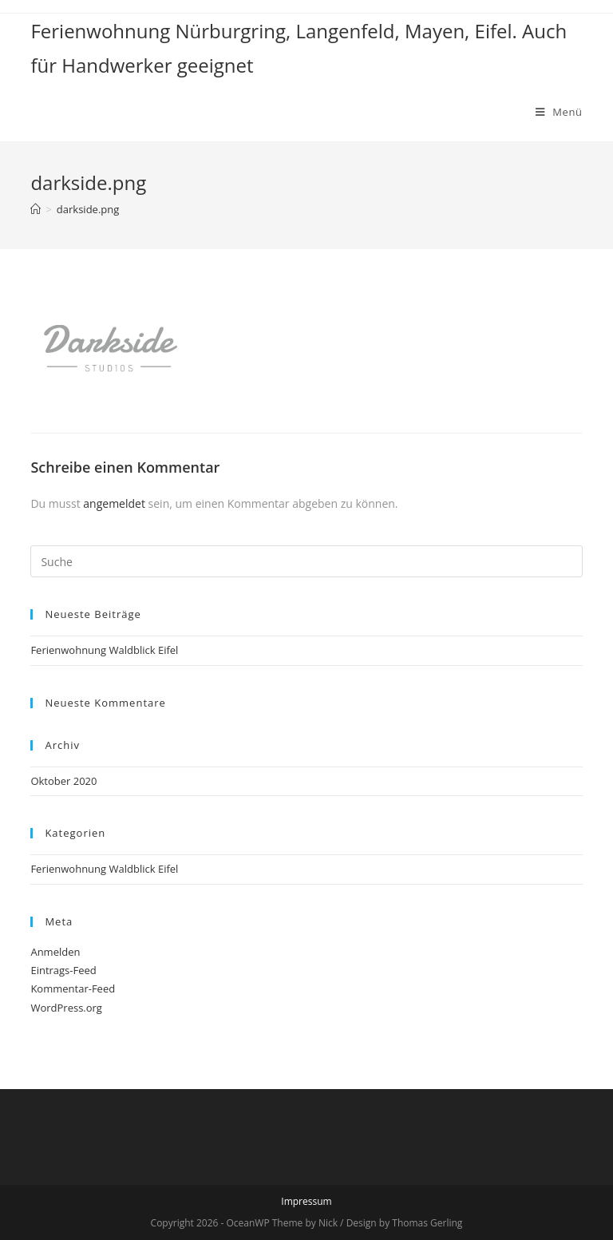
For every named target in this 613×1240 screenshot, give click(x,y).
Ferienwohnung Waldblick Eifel (104, 650)
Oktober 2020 (63, 781)
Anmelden (55, 952)
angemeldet (114, 503)
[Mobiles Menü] (559, 112)
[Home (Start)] (35, 209)
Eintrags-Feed (63, 970)
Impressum (306, 1201)
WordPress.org (66, 1007)
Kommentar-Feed (72, 988)
